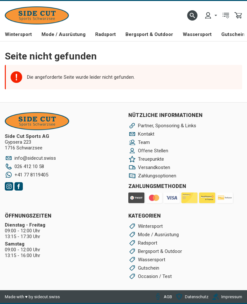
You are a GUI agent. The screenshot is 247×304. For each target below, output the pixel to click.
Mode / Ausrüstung (63, 34)
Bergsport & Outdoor (149, 34)
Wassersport (197, 34)
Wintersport (18, 34)
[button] (192, 15)
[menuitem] (210, 15)
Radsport (105, 34)
